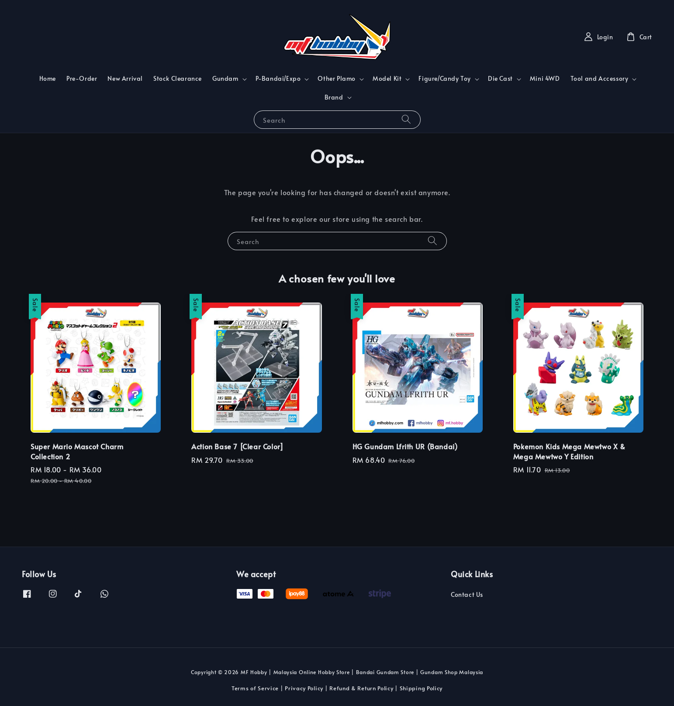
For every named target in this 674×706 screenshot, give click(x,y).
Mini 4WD (545, 78)
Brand (334, 97)
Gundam (225, 79)
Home (47, 78)
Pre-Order (81, 78)
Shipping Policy (421, 688)
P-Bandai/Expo (278, 79)
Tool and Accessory (599, 79)
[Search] (406, 119)
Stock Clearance (177, 78)
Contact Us (467, 595)
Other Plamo (337, 79)
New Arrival (125, 78)
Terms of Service (255, 688)
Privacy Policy (304, 688)
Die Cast (500, 79)
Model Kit (387, 79)
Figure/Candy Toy (444, 79)
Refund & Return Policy (361, 688)
